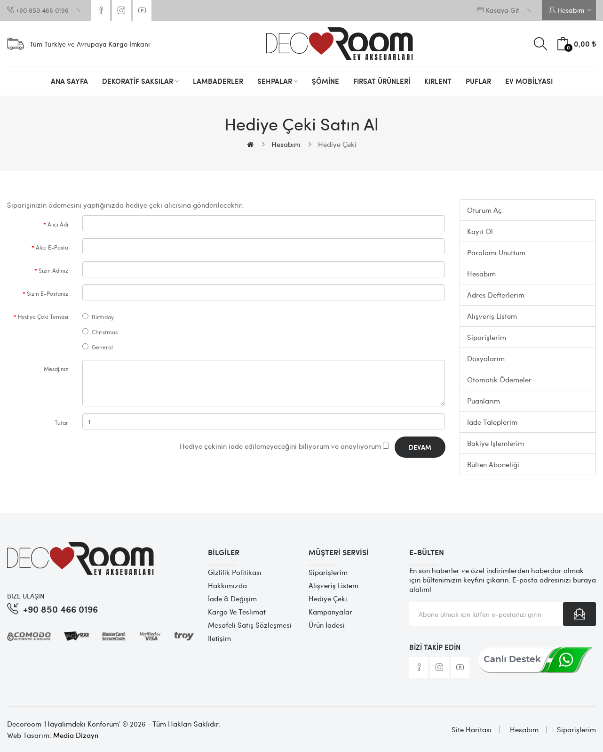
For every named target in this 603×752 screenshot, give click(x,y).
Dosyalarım (486, 358)
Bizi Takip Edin (434, 647)
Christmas (100, 332)
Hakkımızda (227, 585)
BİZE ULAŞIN (26, 595)
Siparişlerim (486, 337)
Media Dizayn (75, 735)
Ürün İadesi (327, 625)
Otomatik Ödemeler (499, 379)
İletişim (219, 638)
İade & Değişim (232, 598)
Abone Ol (579, 614)
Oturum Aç (484, 210)
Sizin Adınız (53, 270)
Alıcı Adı (58, 224)
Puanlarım (483, 401)
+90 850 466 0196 (60, 608)
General (97, 347)
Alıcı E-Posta (52, 247)
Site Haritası (472, 729)
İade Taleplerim (492, 422)
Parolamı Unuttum (496, 252)
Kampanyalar (330, 611)
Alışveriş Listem (492, 316)
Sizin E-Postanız (47, 293)
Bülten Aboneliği (493, 464)
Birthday (98, 317)
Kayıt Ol (480, 231)
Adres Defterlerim (495, 295)
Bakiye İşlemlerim (495, 443)
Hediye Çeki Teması (43, 316)
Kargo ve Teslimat (237, 611)
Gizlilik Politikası (235, 572)
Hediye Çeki (337, 144)
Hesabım (285, 144)
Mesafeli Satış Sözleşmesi (250, 625)
